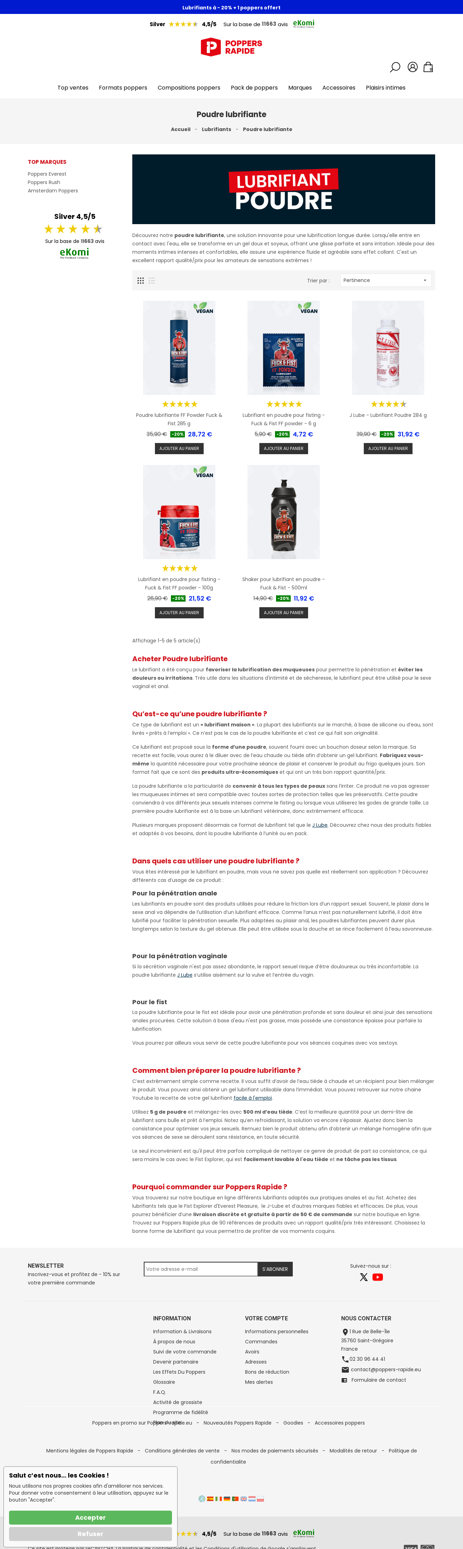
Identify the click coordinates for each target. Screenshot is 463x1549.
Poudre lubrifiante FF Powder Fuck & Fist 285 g (179, 419)
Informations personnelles (276, 1331)
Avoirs (252, 1351)
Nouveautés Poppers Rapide (238, 1458)
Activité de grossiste (177, 1402)
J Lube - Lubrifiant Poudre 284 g (388, 415)
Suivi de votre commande (185, 1351)
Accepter (90, 1517)
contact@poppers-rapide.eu (385, 1369)
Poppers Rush (44, 182)
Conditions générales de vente (183, 1469)
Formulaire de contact (376, 1379)
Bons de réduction (267, 1371)
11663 (269, 24)
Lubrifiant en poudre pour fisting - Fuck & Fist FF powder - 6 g (284, 419)
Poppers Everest (47, 173)
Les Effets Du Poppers (179, 1371)
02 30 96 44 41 (367, 1359)
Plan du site (167, 1422)
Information (172, 1318)
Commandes (261, 1341)
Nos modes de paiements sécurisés (276, 1469)
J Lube (320, 825)
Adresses (256, 1361)
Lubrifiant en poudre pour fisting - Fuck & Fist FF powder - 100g (179, 583)
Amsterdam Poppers (53, 190)
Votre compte (266, 1318)
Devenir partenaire (175, 1361)
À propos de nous (174, 1341)
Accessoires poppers (340, 1458)
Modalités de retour (354, 1469)
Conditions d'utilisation (231, 1544)
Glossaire (164, 1382)
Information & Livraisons (182, 1331)
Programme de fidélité (180, 1412)
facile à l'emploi (253, 1097)
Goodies (294, 1458)
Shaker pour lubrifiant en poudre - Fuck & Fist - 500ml (283, 583)
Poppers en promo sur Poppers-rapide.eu (143, 1458)
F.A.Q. (159, 1392)
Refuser (90, 1533)
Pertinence (386, 280)
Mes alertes (259, 1382)
